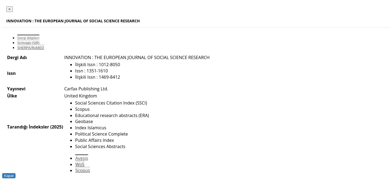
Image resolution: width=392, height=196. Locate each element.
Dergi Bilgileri (28, 37)
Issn (11, 73)
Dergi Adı (17, 57)
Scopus (82, 170)
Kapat (9, 176)
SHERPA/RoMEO (30, 47)
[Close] (9, 9)
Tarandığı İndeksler (28, 127)
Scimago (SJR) (28, 42)
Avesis (81, 158)
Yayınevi (16, 89)
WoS (79, 164)
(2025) (56, 127)
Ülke (12, 96)
